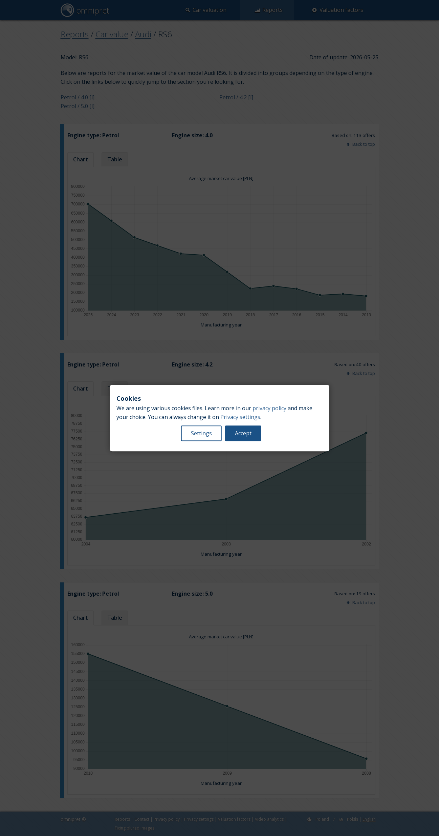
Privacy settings (240, 417)
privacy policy (269, 408)
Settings (201, 433)
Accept (243, 433)
